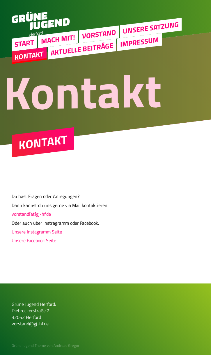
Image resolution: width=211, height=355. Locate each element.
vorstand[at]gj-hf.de (31, 213)
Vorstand (99, 34)
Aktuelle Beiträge (82, 49)
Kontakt (29, 55)
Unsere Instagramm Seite (37, 231)
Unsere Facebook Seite (34, 240)
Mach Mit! (58, 39)
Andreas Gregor (66, 345)
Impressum (139, 41)
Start (24, 43)
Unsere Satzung (151, 27)
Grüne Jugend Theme (29, 345)
